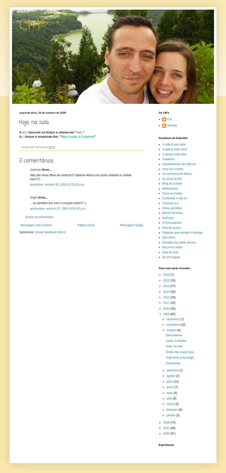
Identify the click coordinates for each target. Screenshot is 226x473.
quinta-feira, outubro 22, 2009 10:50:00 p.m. (58, 208)
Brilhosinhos (170, 188)
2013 (166, 291)
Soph (33, 197)
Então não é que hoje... (181, 352)
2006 (166, 433)
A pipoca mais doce (174, 149)
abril (170, 398)
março (171, 404)
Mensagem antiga (131, 225)
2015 (166, 280)
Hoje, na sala (174, 346)
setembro (173, 370)
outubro (172, 330)
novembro (173, 324)
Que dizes (168, 237)
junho (171, 387)
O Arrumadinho (172, 222)
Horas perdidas (172, 208)
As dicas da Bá (172, 178)
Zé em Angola (171, 257)
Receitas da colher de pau (179, 242)
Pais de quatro (171, 228)
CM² (32, 26)
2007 (166, 428)
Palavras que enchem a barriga (182, 232)
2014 (166, 286)
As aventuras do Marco (177, 173)
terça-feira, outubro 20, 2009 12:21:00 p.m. (57, 184)
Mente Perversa (172, 213)
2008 (166, 422)
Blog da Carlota (172, 183)
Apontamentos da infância (179, 164)
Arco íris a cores (172, 169)
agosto (171, 376)
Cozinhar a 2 (170, 203)
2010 (166, 308)
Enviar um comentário (39, 217)
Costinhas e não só (174, 198)
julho (170, 381)
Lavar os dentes (176, 340)
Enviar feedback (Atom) (50, 232)
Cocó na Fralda (172, 193)
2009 (166, 314)
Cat (169, 119)
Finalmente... (174, 363)
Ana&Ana (168, 159)
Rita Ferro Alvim (172, 247)
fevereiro (173, 409)
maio (170, 393)
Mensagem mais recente (36, 225)
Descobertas (174, 335)
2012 (166, 297)
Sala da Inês (170, 252)
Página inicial (86, 225)
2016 (166, 274)
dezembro (173, 319)
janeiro (171, 415)
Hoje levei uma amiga (180, 357)
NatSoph (168, 218)
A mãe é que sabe (174, 144)
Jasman (35, 169)
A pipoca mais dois (174, 154)
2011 (166, 303)
